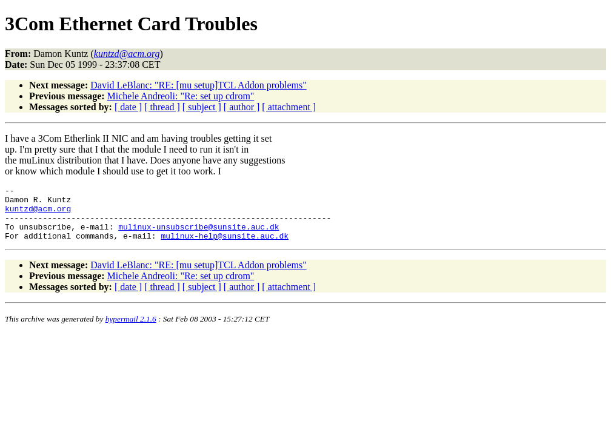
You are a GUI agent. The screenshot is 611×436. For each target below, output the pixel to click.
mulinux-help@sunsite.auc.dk (225, 246)
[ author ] (242, 107)
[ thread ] (162, 107)
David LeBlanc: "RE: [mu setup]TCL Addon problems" (198, 85)
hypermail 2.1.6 (130, 329)
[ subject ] (201, 107)
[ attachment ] (289, 107)
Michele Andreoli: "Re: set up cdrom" (181, 96)
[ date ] (128, 107)
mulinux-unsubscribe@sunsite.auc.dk (198, 235)
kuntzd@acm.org (38, 213)
